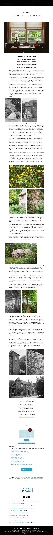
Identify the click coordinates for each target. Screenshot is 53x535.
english (34, 477)
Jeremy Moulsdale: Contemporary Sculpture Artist (18, 508)
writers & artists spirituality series (34, 479)
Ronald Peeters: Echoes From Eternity (16, 513)
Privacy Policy (26, 533)
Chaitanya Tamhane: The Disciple (15, 510)
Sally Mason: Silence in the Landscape (16, 518)
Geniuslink (28, 532)
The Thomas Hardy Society (16, 454)
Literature (28, 477)
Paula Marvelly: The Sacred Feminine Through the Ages (21, 464)
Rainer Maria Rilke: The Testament (15, 515)
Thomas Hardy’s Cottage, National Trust (18, 450)
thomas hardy (21, 478)
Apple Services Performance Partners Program (39, 531)
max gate (38, 477)
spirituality (11, 478)
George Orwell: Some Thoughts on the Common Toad (19, 506)
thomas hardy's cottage (28, 478)
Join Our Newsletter (26, 469)
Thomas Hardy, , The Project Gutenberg (20, 453)
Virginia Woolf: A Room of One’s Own (17, 459)
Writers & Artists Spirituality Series (26, 443)
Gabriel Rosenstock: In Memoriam (15, 503)
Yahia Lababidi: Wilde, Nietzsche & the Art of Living (18, 522)
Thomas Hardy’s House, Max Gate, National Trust (20, 451)
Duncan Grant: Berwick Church (16, 457)
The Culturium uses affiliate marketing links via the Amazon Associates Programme (26, 466)
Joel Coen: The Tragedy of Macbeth (15, 520)
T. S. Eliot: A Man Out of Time (16, 460)
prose (41, 477)
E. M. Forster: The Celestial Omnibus (17, 461)
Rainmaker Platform (36, 530)
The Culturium (8, 4)
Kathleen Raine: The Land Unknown (17, 463)
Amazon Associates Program (24, 531)
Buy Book (26, 440)
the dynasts (16, 478)
